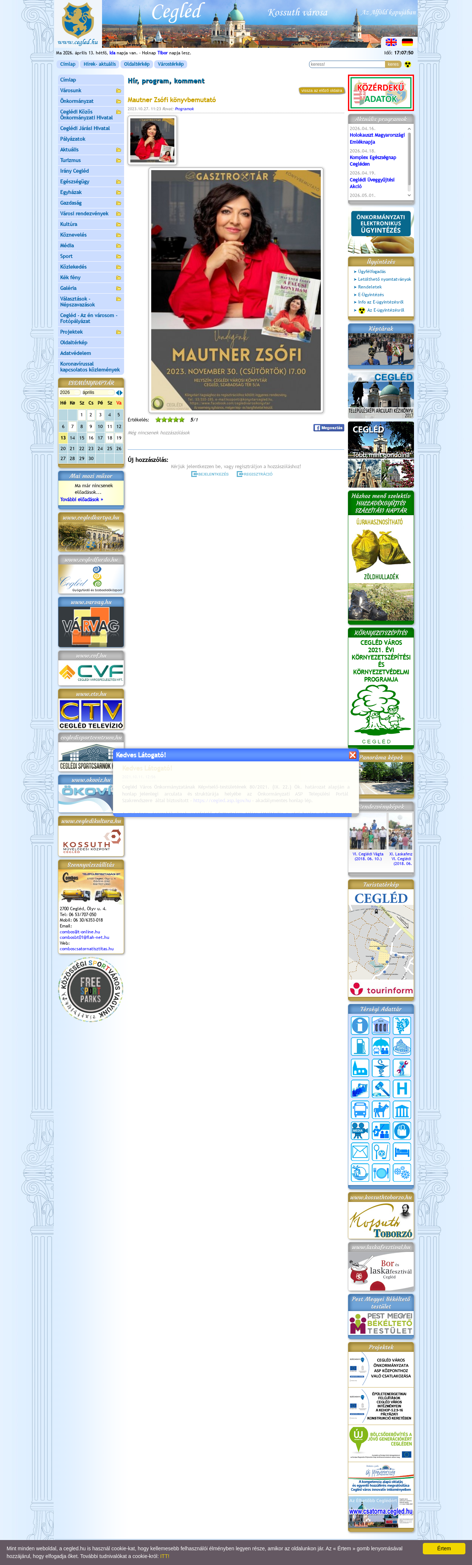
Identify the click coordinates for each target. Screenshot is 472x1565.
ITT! (164, 1556)
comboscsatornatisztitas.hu (87, 948)
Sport (91, 256)
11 (109, 426)
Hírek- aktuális (100, 64)
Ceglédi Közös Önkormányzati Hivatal (91, 115)
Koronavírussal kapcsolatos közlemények (90, 367)
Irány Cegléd (74, 171)
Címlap (67, 64)
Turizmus (91, 160)
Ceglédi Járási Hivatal (85, 128)
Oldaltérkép (136, 64)
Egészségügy (91, 182)
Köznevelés (91, 235)
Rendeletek (370, 287)
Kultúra (91, 224)
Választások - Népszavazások (91, 302)
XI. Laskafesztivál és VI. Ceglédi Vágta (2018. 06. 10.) (407, 856)
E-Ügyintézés (371, 294)
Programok (184, 109)
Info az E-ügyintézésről (381, 302)
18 (109, 438)
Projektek (91, 332)
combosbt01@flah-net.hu (84, 937)
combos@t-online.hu (80, 931)
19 (118, 438)
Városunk (91, 90)
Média (91, 246)
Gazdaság (91, 203)
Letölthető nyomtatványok (384, 279)
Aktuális (91, 150)
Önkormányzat (91, 101)
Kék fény (91, 277)
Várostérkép (171, 64)
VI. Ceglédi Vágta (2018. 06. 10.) (368, 854)
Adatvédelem (75, 353)
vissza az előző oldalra (321, 90)
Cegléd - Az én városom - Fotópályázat (88, 318)
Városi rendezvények (91, 214)
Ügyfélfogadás (372, 271)
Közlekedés (91, 267)
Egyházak (91, 192)
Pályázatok (72, 139)
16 (91, 438)
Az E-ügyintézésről (381, 310)
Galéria (91, 288)
